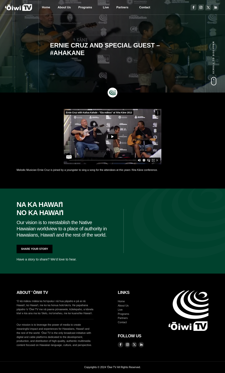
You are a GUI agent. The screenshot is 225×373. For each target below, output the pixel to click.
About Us (64, 7)
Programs (85, 7)
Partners (122, 7)
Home (46, 7)
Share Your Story (34, 249)
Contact (144, 7)
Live (106, 7)
